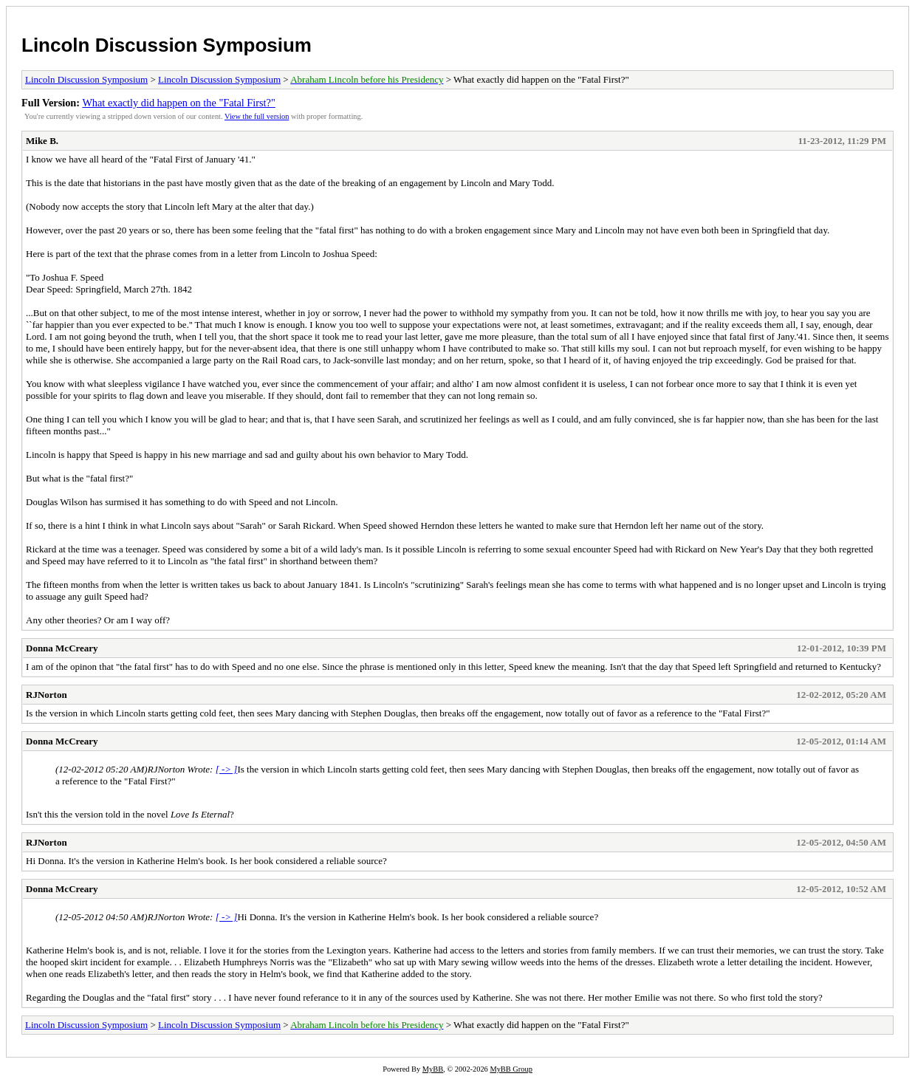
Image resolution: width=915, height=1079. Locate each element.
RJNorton (46, 694)
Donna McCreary (62, 648)
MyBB (432, 1069)
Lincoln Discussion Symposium (166, 45)
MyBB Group (511, 1069)
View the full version (257, 116)
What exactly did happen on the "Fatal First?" (178, 103)
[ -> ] (227, 769)
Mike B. (42, 140)
